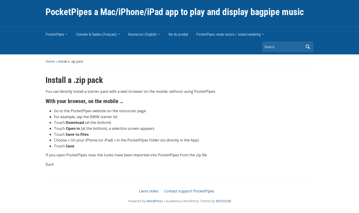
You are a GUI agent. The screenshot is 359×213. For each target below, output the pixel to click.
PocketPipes (55, 34)
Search (307, 46)
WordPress (155, 201)
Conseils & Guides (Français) (96, 34)
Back (50, 164)
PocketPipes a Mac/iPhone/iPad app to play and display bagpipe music (175, 12)
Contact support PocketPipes (189, 191)
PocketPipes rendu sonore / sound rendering (228, 34)
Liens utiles (148, 191)
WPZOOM (223, 201)
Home (50, 61)
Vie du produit (178, 34)
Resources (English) (142, 34)
